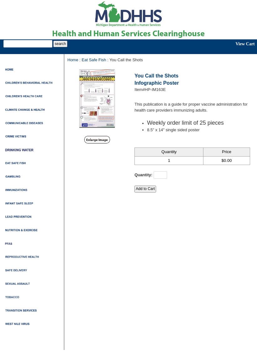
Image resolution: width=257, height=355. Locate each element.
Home (72, 60)
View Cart (244, 44)
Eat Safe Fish (94, 60)
